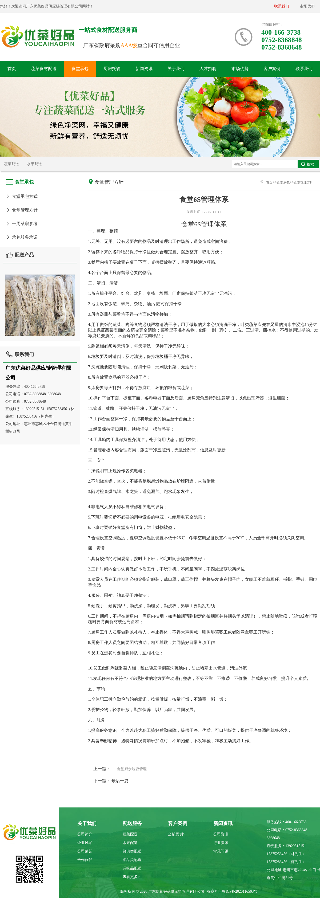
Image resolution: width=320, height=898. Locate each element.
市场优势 (307, 6)
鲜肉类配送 (132, 851)
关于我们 (176, 68)
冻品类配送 (132, 860)
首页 (11, 68)
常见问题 (220, 851)
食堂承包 (80, 68)
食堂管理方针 (21, 210)
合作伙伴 (84, 860)
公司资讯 (220, 834)
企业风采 (84, 843)
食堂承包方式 (21, 196)
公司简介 (84, 834)
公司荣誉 (84, 851)
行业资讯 (220, 843)
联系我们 (281, 6)
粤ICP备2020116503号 (239, 891)
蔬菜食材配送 (44, 68)
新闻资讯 (144, 68)
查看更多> (131, 877)
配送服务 (132, 823)
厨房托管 (112, 68)
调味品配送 (132, 868)
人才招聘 (208, 68)
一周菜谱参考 (21, 223)
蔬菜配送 (11, 164)
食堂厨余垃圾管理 (132, 769)
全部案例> (176, 834)
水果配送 (34, 164)
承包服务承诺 (21, 237)
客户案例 (272, 68)
